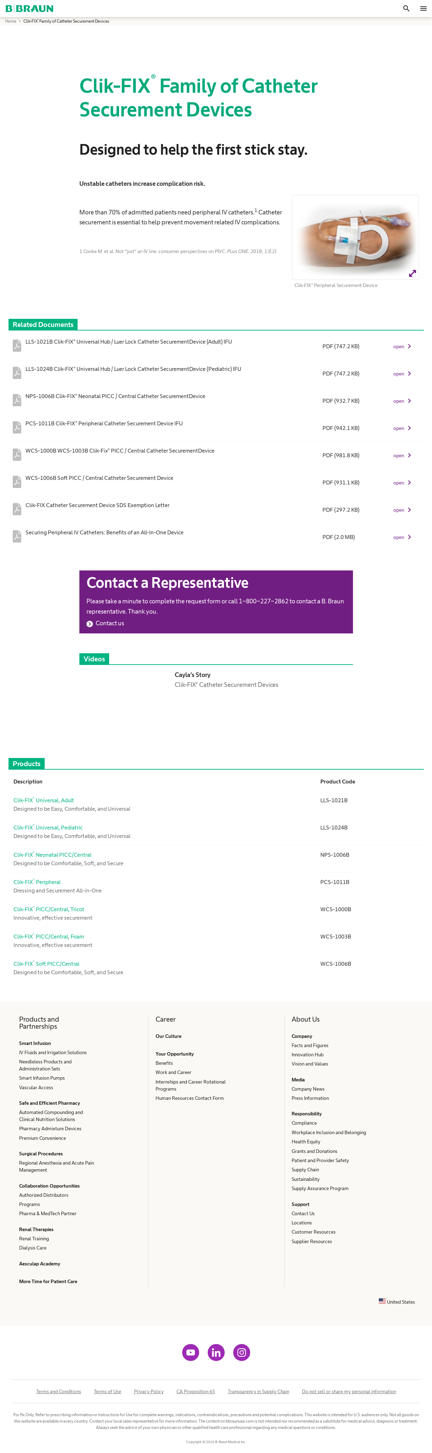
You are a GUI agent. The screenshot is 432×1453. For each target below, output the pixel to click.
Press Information (310, 1098)
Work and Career (173, 1072)
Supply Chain (305, 1169)
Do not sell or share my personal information (349, 1391)
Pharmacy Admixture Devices (50, 1128)
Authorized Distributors (43, 1195)
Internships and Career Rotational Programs (191, 1085)
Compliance (304, 1123)
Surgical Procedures (41, 1153)
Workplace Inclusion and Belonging (329, 1132)
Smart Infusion (35, 1043)
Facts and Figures (310, 1045)
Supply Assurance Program (320, 1188)
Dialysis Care (32, 1248)
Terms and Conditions (58, 1391)
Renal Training (34, 1238)
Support (300, 1204)
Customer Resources (314, 1232)
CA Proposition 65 (195, 1391)
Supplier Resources (312, 1241)
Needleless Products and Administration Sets (45, 1065)
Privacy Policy (149, 1391)
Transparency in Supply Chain (258, 1391)
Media (298, 1079)
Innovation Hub (308, 1054)
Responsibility (307, 1113)
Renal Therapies (36, 1229)
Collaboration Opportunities (49, 1186)
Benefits (164, 1063)
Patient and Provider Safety (320, 1160)
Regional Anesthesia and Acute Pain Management (56, 1166)
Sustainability (306, 1179)
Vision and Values (310, 1064)
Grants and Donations (314, 1151)
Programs (29, 1204)
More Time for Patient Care (48, 1281)
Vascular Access (36, 1087)
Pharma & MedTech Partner (48, 1213)
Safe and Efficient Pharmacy (49, 1103)
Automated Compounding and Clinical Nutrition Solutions (51, 1115)
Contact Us (303, 1213)
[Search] (406, 8)
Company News (308, 1089)
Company (302, 1036)
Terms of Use (107, 1391)
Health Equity (306, 1141)
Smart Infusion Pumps (42, 1078)
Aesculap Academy (39, 1264)
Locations (302, 1222)
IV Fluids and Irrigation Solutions (53, 1052)
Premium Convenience (42, 1138)
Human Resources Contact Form (190, 1098)
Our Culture (168, 1036)
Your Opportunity (175, 1054)
